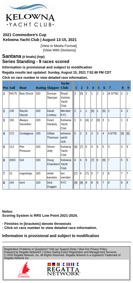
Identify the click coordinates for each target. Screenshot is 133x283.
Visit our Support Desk (62, 249)
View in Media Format (58, 46)
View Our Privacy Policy (92, 249)
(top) (41, 57)
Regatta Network (24, 255)
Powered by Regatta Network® (22, 252)
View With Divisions (59, 50)
